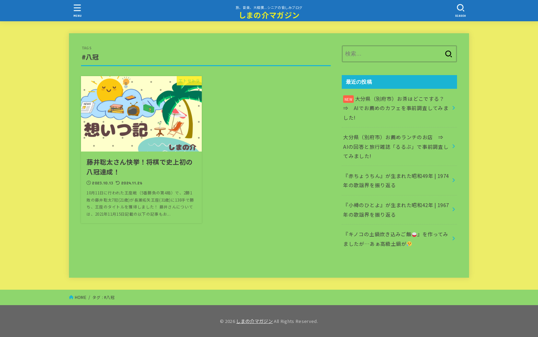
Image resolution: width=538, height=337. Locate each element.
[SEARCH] (460, 10)
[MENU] (77, 10)
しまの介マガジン (269, 15)
